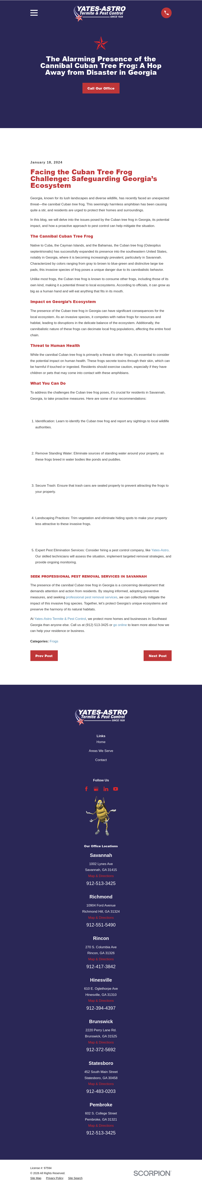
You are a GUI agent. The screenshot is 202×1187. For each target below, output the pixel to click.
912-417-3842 (101, 966)
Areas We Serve (101, 751)
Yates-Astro (160, 550)
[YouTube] (115, 789)
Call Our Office (100, 88)
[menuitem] (35, 1178)
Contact (101, 760)
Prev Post (44, 655)
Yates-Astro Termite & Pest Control (60, 619)
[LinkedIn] (106, 789)
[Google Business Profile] (96, 789)
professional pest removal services (91, 597)
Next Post (158, 655)
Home (100, 742)
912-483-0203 (101, 1091)
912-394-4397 (101, 1008)
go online (120, 625)
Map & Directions (101, 876)
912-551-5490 (101, 924)
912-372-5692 (101, 1049)
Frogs (54, 641)
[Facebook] (86, 789)
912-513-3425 (101, 883)
